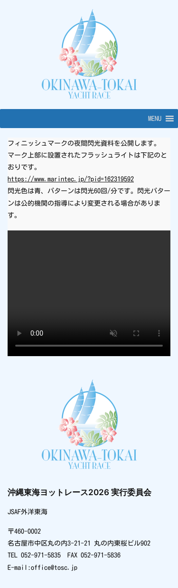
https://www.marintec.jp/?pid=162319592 (71, 179)
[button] (154, 118)
